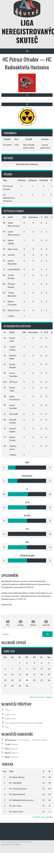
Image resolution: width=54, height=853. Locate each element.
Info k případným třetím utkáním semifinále (24, 723)
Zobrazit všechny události (41, 697)
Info (6, 727)
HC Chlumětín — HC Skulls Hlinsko (32, 740)
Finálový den (10, 714)
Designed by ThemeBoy (10, 844)
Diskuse (14, 744)
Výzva (7, 710)
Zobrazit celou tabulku (43, 817)
